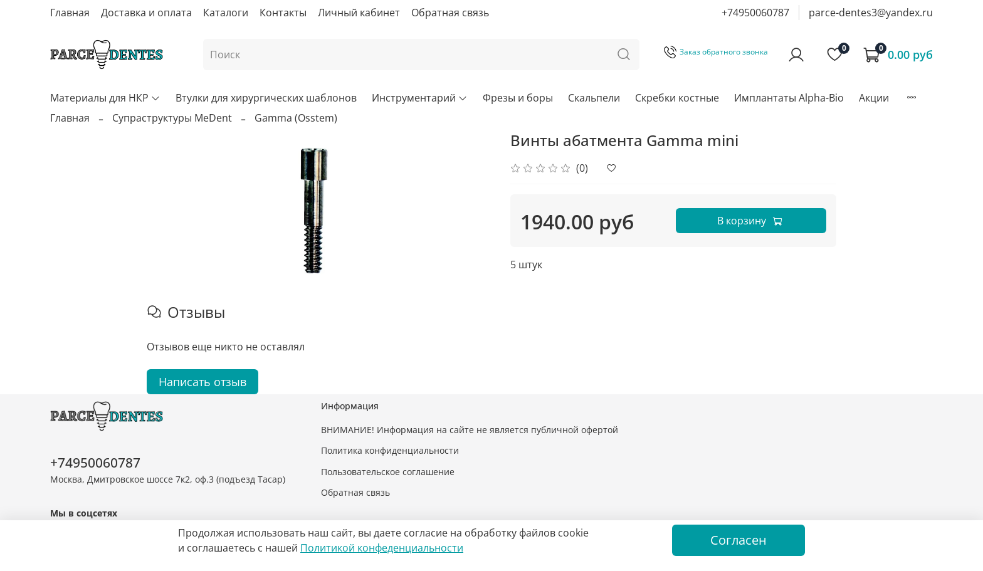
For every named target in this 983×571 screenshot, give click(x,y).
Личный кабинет (359, 12)
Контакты (283, 12)
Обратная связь (450, 12)
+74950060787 (755, 12)
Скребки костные (677, 98)
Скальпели (594, 98)
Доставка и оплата (146, 12)
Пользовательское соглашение (388, 472)
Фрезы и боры (518, 98)
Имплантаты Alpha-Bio (789, 98)
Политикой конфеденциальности (381, 548)
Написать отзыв (202, 381)
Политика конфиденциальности (390, 450)
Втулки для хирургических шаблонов (266, 98)
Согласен (738, 540)
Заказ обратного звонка (716, 51)
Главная (70, 12)
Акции (874, 98)
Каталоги (225, 12)
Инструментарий (420, 98)
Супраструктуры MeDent (172, 118)
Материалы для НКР (105, 98)
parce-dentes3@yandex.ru (871, 12)
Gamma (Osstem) (296, 118)
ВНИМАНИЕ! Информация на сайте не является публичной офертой (469, 430)
